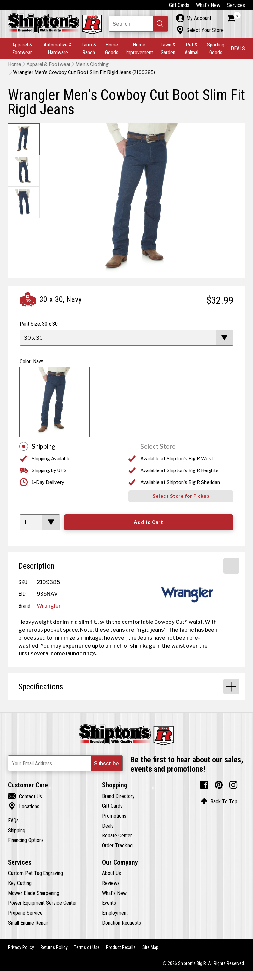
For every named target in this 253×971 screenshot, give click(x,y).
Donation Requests (121, 922)
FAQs (13, 820)
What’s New (208, 5)
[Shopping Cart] (234, 18)
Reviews (111, 883)
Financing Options (26, 840)
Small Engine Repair (28, 922)
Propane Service (25, 912)
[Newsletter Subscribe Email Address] (65, 763)
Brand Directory (118, 796)
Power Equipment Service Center (42, 902)
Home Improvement (139, 48)
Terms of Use (86, 947)
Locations (23, 806)
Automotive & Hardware (58, 48)
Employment (115, 912)
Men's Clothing (92, 64)
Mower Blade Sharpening (33, 893)
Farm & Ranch (88, 48)
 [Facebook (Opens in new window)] (204, 785)
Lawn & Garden (168, 48)
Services (236, 5)
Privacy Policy (21, 947)
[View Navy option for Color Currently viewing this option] (54, 402)
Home (14, 64)
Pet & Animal (191, 48)
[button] (160, 23)
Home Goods (111, 48)
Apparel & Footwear (22, 48)
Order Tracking (117, 845)
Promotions (114, 815)
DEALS (238, 48)
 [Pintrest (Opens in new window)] (219, 785)
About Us (111, 873)
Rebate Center (117, 835)
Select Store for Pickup (181, 496)
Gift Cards (179, 5)
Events (109, 902)
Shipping (44, 446)
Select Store (158, 446)
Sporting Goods (215, 48)
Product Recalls (121, 947)
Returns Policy (54, 947)
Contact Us (25, 796)
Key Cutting (20, 883)
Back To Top (219, 801)
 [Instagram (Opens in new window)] (233, 785)
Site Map (150, 947)
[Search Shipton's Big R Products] (138, 24)
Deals (108, 825)
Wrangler (49, 605)
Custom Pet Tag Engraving (35, 873)
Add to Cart (148, 522)
